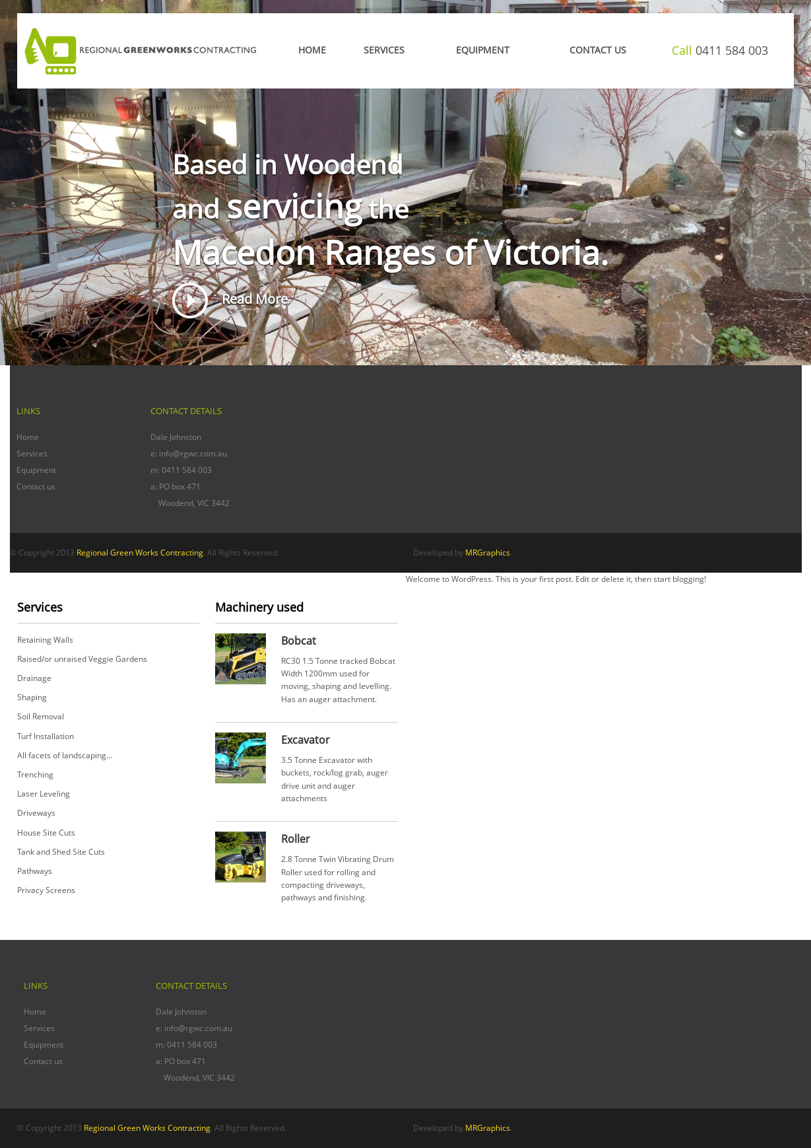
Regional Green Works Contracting (140, 552)
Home (312, 50)
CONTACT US (597, 50)
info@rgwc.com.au (193, 453)
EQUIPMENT (482, 50)
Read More (230, 299)
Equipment (36, 470)
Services (384, 50)
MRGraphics (487, 552)
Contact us (35, 486)
